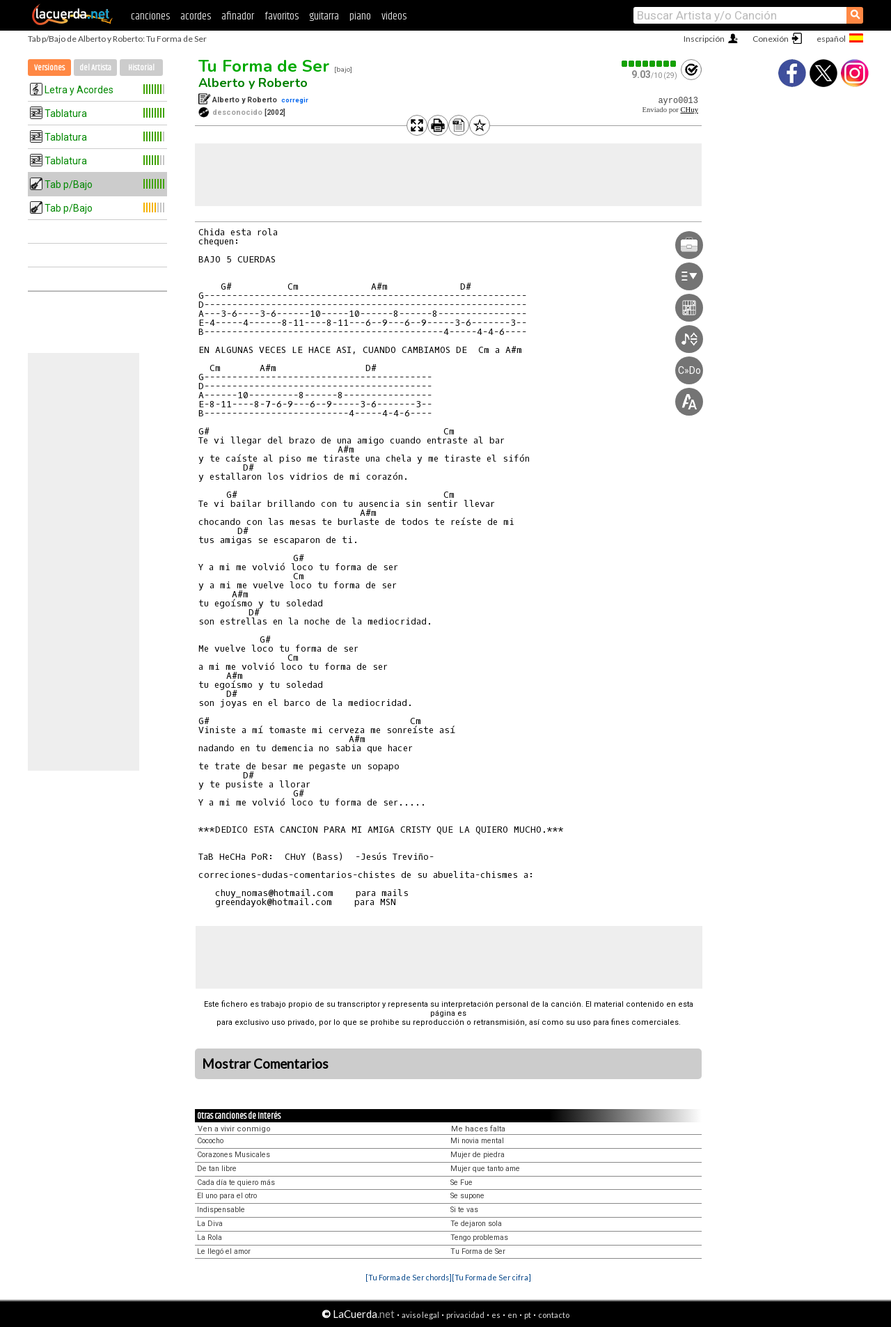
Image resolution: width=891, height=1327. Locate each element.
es (495, 1314)
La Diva (210, 1223)
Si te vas (464, 1209)
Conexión (770, 38)
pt (527, 1314)
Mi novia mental (477, 1140)
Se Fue (461, 1182)
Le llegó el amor (224, 1251)
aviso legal (420, 1314)
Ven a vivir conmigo (234, 1128)
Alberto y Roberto (253, 82)
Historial (141, 67)
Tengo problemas (479, 1237)
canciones (150, 16)
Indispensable (221, 1209)
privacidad (465, 1314)
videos (394, 16)
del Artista (95, 67)
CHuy (689, 109)
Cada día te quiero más (236, 1182)
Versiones (49, 67)
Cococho (210, 1140)
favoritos (282, 16)
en (512, 1314)
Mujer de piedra (477, 1154)
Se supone (467, 1195)
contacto (553, 1314)
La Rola (209, 1237)
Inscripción (704, 38)
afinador (237, 16)
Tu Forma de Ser (263, 66)
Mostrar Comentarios (265, 1063)
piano (360, 16)
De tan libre (217, 1168)
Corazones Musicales (233, 1154)
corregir (294, 100)
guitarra (324, 16)
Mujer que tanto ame (485, 1168)
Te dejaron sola (476, 1223)
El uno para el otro (227, 1195)
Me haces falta (478, 1128)
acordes (195, 16)
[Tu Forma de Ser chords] (408, 1277)
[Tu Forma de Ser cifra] (491, 1277)
